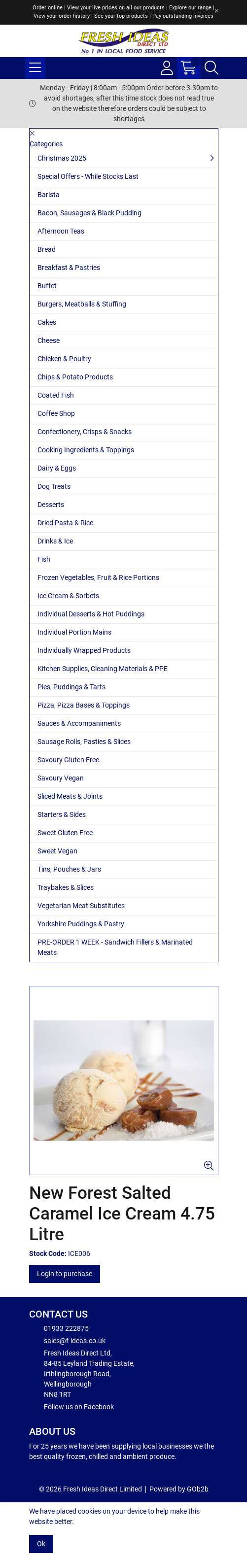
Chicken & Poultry (64, 359)
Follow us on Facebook (71, 1406)
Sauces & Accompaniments (79, 723)
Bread (46, 249)
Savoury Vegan (60, 778)
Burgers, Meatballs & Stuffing (81, 304)
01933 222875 (59, 1327)
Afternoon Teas (60, 231)
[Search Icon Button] (211, 68)
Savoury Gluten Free (68, 760)
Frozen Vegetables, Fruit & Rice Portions (98, 577)
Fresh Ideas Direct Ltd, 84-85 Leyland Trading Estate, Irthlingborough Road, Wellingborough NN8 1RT (82, 1373)
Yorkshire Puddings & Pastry (80, 924)
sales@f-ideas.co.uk (67, 1340)
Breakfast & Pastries (68, 267)
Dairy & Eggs (56, 468)
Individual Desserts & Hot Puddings (90, 614)
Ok (41, 1544)
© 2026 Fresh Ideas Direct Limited (90, 1489)
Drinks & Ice (55, 541)
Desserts (50, 504)
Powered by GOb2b (179, 1489)
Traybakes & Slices (65, 887)
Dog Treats (54, 486)
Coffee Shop (56, 413)
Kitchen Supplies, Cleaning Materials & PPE (102, 669)
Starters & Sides (61, 814)
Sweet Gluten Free (65, 833)
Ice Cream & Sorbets (68, 596)
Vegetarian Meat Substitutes (81, 906)
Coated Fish (55, 395)
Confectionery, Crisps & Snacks (84, 432)
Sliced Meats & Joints (70, 796)
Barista (48, 195)
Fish (43, 559)
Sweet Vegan (57, 851)
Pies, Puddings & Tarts (71, 687)
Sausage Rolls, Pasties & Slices (84, 741)
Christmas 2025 (61, 158)
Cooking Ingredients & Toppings (85, 450)
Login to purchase (64, 1274)
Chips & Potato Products (75, 377)
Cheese (48, 340)
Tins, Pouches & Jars (69, 869)
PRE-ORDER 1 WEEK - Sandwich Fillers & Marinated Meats (115, 947)
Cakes (46, 322)
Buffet (47, 286)
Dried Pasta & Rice (65, 523)
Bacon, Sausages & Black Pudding (89, 213)
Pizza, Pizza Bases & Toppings (83, 705)
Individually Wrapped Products (84, 650)
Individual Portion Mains (74, 632)
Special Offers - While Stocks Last (88, 176)
